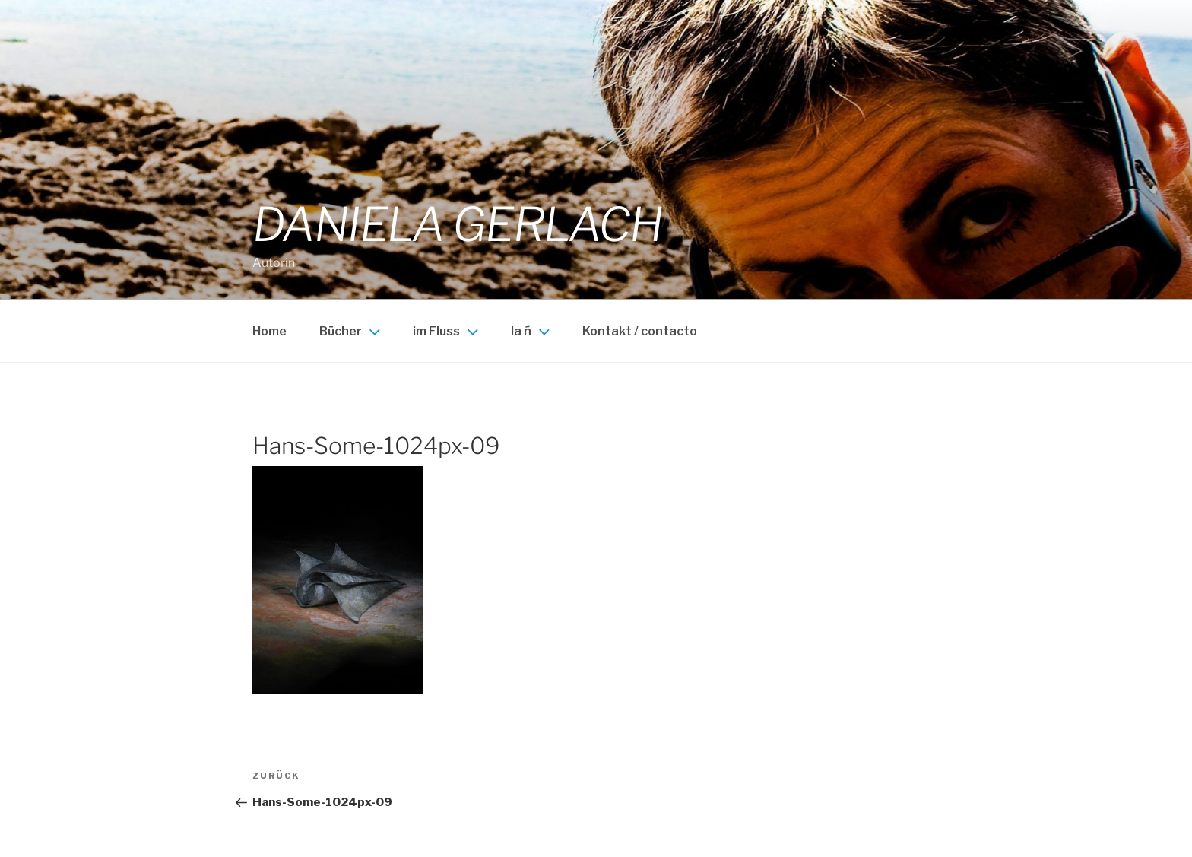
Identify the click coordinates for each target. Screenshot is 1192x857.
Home (269, 331)
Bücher (351, 331)
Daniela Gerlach (457, 224)
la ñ (532, 331)
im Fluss (447, 331)
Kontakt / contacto (639, 331)
